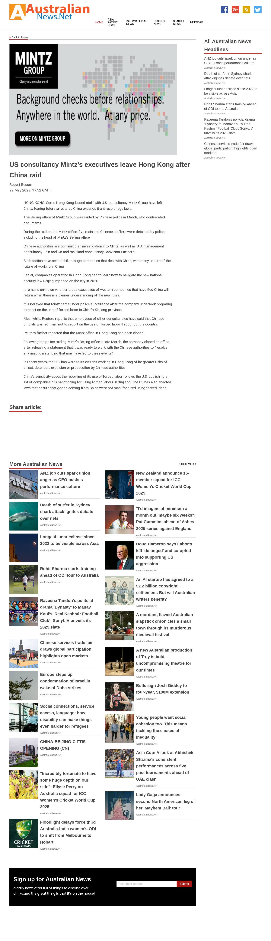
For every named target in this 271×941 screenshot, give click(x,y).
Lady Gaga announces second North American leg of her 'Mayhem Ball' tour (165, 801)
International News (136, 22)
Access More (186, 463)
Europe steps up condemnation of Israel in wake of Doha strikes (65, 681)
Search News (178, 22)
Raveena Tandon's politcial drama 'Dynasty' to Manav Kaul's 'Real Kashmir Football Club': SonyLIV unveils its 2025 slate (69, 613)
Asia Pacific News (113, 22)
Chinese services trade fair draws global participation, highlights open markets (66, 649)
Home (99, 22)
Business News (160, 22)
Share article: (25, 407)
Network (196, 22)
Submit (184, 884)
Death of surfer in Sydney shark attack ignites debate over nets (66, 512)
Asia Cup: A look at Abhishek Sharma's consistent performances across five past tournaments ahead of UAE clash (164, 766)
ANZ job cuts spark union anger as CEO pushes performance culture (65, 480)
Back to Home (18, 37)
